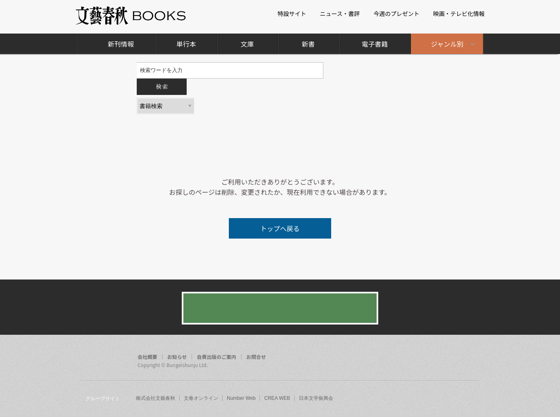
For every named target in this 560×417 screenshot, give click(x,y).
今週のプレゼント (396, 13)
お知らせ (177, 356)
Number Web (241, 398)
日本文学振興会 (316, 398)
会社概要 (147, 356)
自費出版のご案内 (216, 356)
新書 (308, 44)
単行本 (186, 44)
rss (471, 357)
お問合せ (256, 356)
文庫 (247, 44)
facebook (440, 357)
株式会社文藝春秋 (155, 398)
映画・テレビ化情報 (459, 13)
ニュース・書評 (340, 13)
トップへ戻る (280, 228)
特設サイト (292, 13)
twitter (456, 357)
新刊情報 (121, 44)
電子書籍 (374, 44)
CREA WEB (277, 398)
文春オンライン (201, 398)
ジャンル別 (447, 44)
